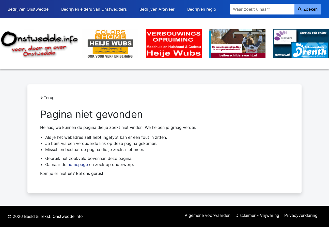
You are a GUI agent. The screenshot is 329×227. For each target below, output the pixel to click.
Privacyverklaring (301, 215)
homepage (78, 164)
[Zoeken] (262, 9)
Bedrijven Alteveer (157, 9)
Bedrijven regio (201, 9)
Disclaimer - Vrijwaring (257, 215)
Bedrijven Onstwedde (28, 9)
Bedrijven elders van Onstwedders (94, 9)
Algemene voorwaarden (207, 215)
